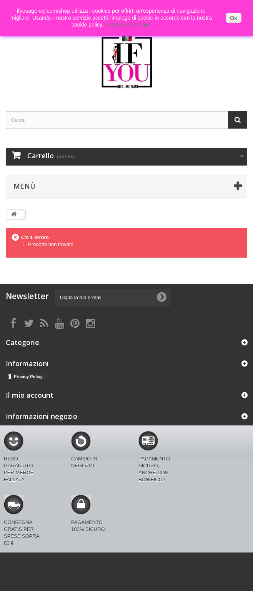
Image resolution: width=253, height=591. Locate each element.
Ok (233, 18)
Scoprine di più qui (127, 25)
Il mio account (29, 395)
